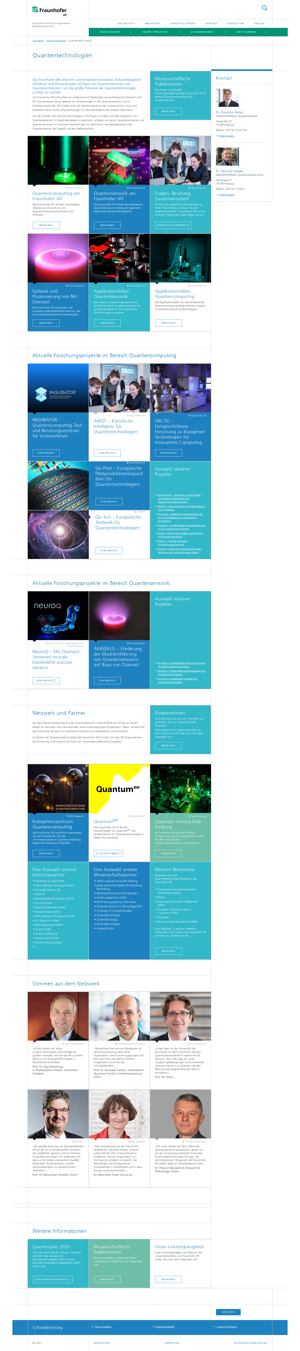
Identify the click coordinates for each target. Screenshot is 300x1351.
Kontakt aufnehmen (171, 225)
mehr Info (168, 853)
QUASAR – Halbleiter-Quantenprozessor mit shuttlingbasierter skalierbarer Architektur (180, 517)
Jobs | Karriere (246, 32)
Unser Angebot (109, 32)
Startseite (38, 40)
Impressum (172, 1343)
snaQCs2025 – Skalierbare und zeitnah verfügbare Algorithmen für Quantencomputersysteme (179, 498)
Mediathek (152, 23)
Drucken (228, 1312)
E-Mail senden (227, 136)
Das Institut (126, 23)
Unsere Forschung (154, 32)
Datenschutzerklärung (250, 1343)
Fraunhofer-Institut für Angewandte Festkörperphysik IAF (51, 25)
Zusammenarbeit (202, 32)
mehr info (168, 111)
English (259, 23)
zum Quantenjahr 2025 (51, 1279)
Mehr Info (46, 225)
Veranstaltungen (182, 23)
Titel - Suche (264, 8)
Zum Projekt (46, 453)
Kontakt (211, 23)
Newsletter (236, 23)
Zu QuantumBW (106, 853)
